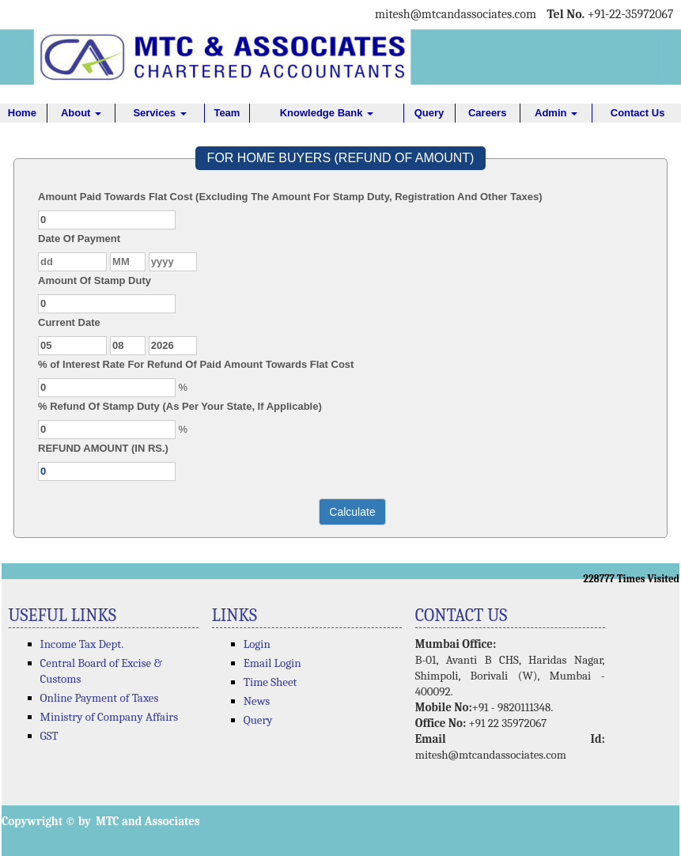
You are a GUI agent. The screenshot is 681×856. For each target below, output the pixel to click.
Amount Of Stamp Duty (94, 280)
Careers (487, 113)
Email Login (272, 663)
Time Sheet (270, 682)
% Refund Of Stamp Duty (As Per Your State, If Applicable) (180, 406)
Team (227, 113)
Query (429, 113)
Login (257, 644)
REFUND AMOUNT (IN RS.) (103, 448)
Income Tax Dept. (82, 644)
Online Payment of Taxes (99, 698)
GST (49, 736)
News (257, 701)
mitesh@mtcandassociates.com (490, 755)
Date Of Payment (79, 238)
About (81, 113)
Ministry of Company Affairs (109, 717)
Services (159, 113)
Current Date (69, 322)
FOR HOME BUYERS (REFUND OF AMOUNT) (341, 158)
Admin (556, 113)
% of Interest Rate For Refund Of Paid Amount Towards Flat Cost (196, 364)
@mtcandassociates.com (473, 14)
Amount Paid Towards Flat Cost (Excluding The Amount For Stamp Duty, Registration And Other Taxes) (290, 197)
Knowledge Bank (326, 113)
